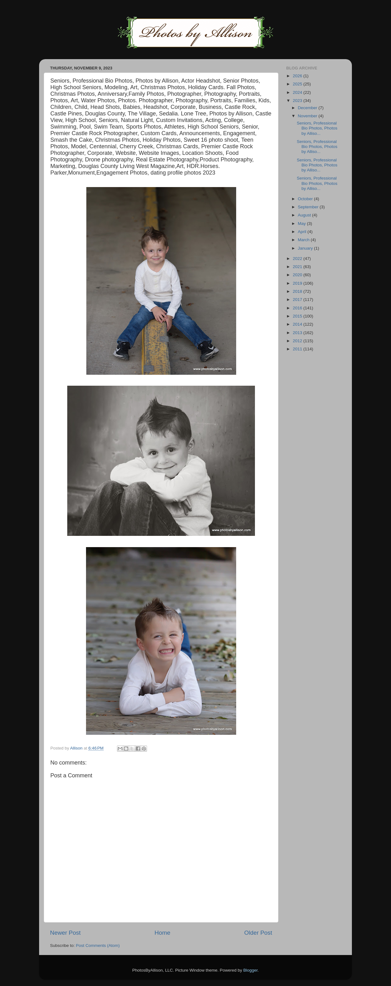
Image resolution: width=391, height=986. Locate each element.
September (309, 207)
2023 (298, 100)
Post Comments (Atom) (98, 945)
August (305, 215)
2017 (298, 299)
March (304, 239)
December (308, 107)
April (302, 231)
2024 (298, 92)
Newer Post (65, 932)
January (306, 248)
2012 (298, 340)
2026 (298, 76)
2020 (298, 274)
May (302, 223)
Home (162, 932)
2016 (298, 308)
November (308, 116)
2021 (298, 266)
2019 (298, 283)
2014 (298, 324)
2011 (298, 349)
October (306, 198)
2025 (298, 84)
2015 (298, 316)
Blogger (250, 970)
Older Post (258, 932)
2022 (298, 258)
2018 (298, 291)
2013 (298, 332)
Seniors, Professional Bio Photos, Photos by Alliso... (317, 128)
